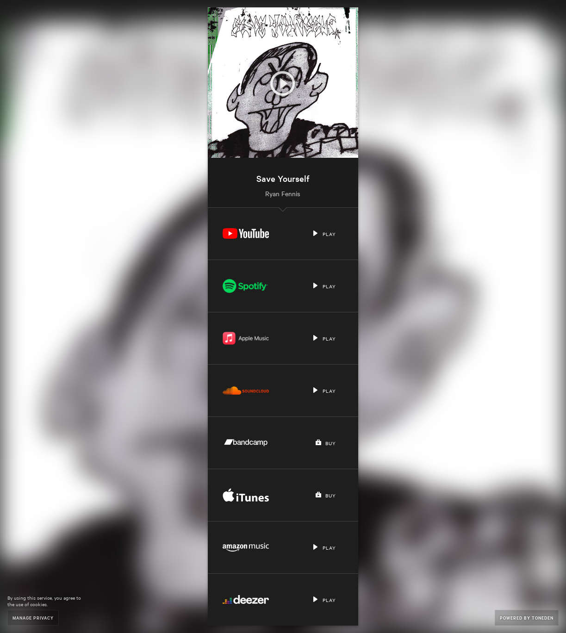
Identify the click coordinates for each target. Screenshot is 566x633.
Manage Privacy (33, 617)
